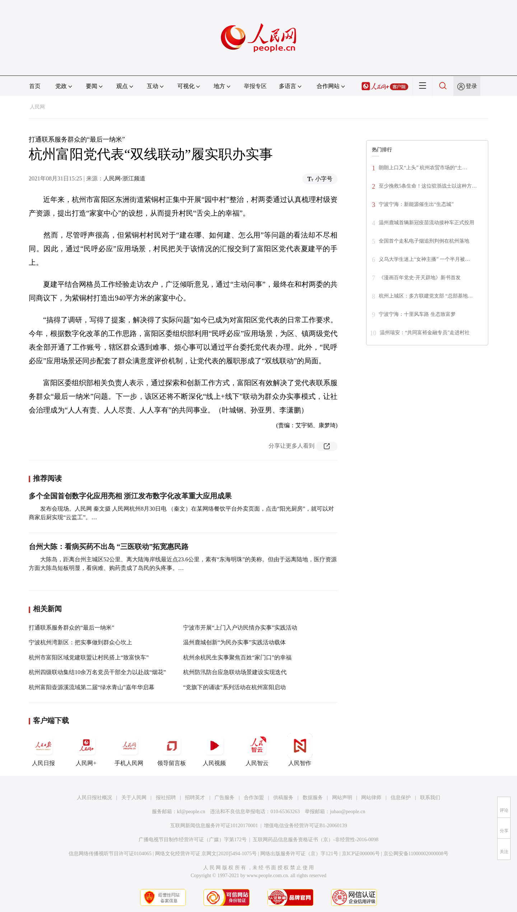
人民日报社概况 (94, 797)
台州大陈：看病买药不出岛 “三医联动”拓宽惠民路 (108, 547)
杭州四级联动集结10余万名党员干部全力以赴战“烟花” (97, 672)
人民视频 (214, 749)
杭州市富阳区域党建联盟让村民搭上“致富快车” (89, 657)
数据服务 (313, 797)
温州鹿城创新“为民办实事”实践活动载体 (234, 642)
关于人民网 (133, 797)
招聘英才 (195, 797)
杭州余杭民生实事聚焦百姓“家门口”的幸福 (237, 657)
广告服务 (224, 797)
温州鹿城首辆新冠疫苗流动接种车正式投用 (426, 222)
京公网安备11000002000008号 (415, 853)
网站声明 (342, 797)
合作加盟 (254, 797)
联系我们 (430, 797)
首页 (35, 86)
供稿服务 (283, 797)
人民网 (37, 107)
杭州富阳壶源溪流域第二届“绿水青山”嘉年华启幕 (91, 687)
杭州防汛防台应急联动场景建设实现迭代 (235, 672)
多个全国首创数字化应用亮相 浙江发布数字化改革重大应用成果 (130, 496)
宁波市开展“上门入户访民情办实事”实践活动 (240, 628)
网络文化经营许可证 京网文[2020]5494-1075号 (206, 853)
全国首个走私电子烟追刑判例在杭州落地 (424, 241)
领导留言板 (171, 749)
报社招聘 (166, 797)
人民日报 (43, 749)
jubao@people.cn (347, 811)
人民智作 (299, 749)
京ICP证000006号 (361, 853)
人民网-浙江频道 (124, 178)
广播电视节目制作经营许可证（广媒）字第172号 (193, 839)
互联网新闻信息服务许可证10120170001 (214, 825)
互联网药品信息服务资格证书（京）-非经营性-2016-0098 (315, 839)
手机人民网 (129, 749)
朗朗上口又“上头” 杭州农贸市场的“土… (423, 167)
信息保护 (401, 797)
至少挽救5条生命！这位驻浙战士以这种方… (428, 186)
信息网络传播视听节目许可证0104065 (110, 853)
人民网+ (86, 749)
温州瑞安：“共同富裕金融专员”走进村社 (425, 332)
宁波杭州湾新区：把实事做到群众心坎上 (80, 642)
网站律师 (371, 797)
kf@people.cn (191, 811)
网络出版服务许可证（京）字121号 (299, 853)
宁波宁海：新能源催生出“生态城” (416, 204)
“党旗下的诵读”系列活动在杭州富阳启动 (234, 687)
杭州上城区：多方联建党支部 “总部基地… (426, 296)
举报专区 (255, 86)
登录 (471, 86)
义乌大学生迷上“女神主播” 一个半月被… (424, 259)
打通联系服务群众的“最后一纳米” (71, 628)
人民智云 (257, 749)
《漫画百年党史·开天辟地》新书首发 (420, 277)
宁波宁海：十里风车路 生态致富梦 (417, 314)
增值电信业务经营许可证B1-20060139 (305, 825)
